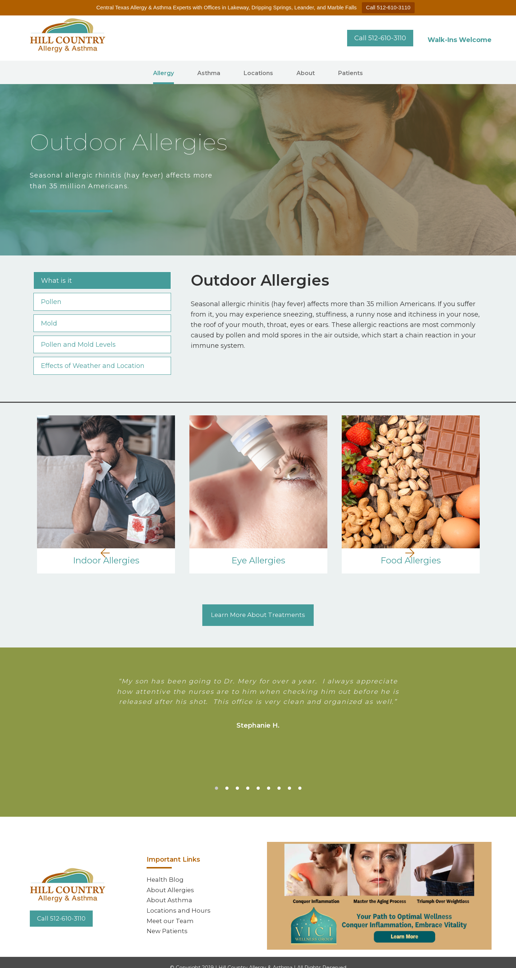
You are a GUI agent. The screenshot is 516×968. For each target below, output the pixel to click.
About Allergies (171, 878)
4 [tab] (247, 777)
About (305, 73)
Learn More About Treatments (258, 604)
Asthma (208, 73)
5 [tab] (258, 777)
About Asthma (170, 889)
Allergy (163, 73)
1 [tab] (216, 777)
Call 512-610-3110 (388, 7)
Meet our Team (171, 911)
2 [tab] (227, 777)
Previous (8, 495)
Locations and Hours (180, 900)
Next (504, 495)
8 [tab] (289, 777)
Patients (350, 73)
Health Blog (166, 867)
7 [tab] (279, 777)
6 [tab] (268, 777)
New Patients (168, 922)
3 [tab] (237, 777)
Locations (258, 73)
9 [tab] (299, 777)
